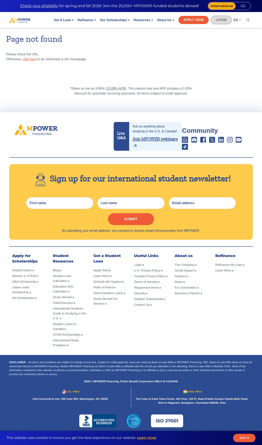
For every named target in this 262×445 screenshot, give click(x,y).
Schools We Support (108, 286)
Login (220, 20)
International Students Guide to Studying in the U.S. (69, 318)
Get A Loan (61, 21)
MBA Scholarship (24, 286)
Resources (141, 21)
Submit (131, 224)
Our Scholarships (112, 21)
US (241, 6)
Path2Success (63, 307)
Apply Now (193, 20)
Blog (56, 275)
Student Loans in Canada (65, 331)
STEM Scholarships (67, 339)
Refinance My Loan (229, 269)
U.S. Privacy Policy (148, 275)
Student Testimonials (149, 308)
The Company (185, 269)
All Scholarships (23, 302)
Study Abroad (62, 302)
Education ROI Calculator (63, 294)
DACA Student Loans (109, 298)
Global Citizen (22, 275)
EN (235, 21)
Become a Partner (188, 298)
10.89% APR (116, 88)
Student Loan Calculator (62, 283)
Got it (244, 438)
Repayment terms (147, 297)
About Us (163, 21)
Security (140, 303)
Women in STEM (24, 280)
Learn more (146, 438)
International (217, 6)
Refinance (84, 21)
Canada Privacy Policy (145, 283)
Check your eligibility (36, 6)
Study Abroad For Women (106, 306)
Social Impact (184, 275)
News (179, 286)
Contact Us (142, 314)
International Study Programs (66, 347)
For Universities (186, 292)
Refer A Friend (104, 292)
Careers (180, 281)
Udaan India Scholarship (21, 294)
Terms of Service (146, 291)
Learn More (102, 280)
